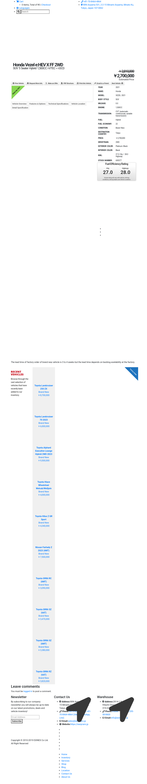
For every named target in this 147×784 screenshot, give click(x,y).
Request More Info (35, 83)
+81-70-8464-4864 (91, 1)
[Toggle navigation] (15, 22)
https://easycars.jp (79, 724)
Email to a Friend (103, 83)
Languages (23, 8)
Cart (19, 1)
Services (65, 761)
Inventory (65, 757)
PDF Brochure (68, 83)
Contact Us (66, 773)
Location (65, 770)
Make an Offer (53, 83)
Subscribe (17, 721)
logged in (27, 691)
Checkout (46, 4)
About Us (65, 777)
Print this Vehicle (85, 83)
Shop (63, 764)
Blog (63, 767)
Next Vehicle (116, 83)
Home (64, 754)
